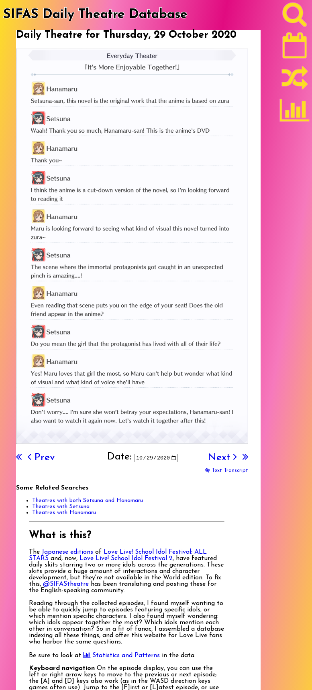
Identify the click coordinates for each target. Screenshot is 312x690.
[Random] (294, 81)
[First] (19, 458)
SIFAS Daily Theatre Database (95, 14)
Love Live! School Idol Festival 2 (126, 558)
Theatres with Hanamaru (64, 513)
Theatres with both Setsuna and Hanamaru (87, 501)
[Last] (245, 458)
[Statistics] (294, 113)
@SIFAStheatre (66, 584)
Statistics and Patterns (121, 655)
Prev (41, 458)
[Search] (294, 16)
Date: (119, 457)
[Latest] (294, 48)
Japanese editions (67, 552)
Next (222, 458)
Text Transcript (226, 470)
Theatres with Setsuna (61, 507)
